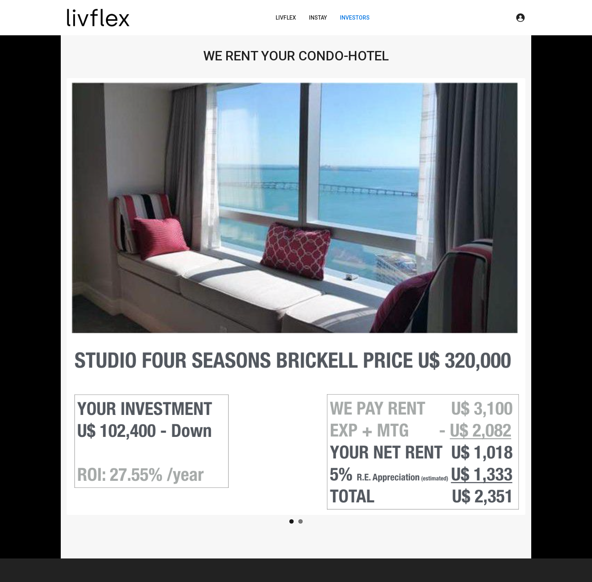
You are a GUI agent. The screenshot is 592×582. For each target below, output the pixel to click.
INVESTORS (355, 18)
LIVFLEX (286, 18)
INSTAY (318, 18)
